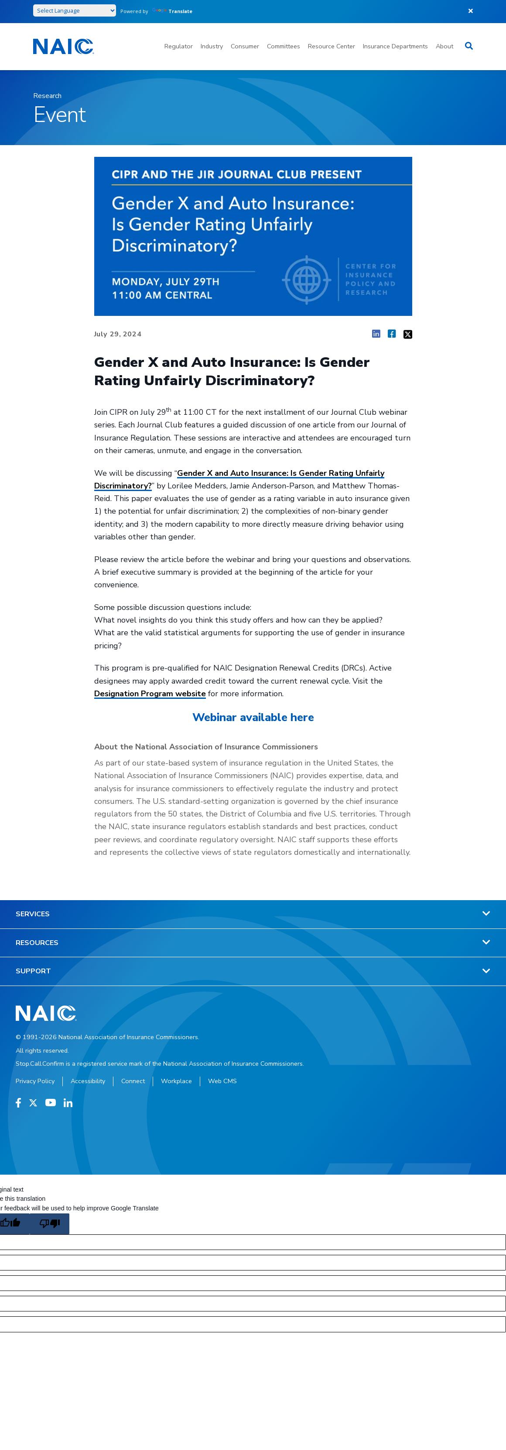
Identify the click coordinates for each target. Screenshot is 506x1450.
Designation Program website (150, 693)
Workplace (176, 1081)
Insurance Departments (395, 46)
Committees (283, 46)
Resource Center (331, 46)
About (444, 46)
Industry (212, 46)
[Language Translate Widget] (74, 10)
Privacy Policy (35, 1081)
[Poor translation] (49, 1223)
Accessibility (88, 1081)
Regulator (178, 46)
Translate (172, 11)
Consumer (245, 46)
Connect (133, 1081)
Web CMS (222, 1081)
